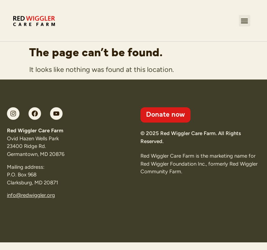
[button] (244, 20)
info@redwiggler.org (31, 195)
